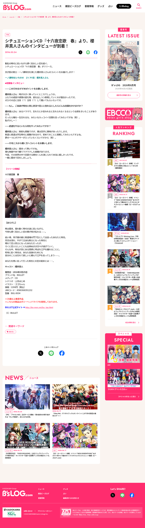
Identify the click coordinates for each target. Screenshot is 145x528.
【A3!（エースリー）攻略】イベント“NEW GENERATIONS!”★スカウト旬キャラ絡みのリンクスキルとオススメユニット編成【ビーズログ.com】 (74, 462)
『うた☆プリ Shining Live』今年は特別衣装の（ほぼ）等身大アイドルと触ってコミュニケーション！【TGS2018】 (127, 240)
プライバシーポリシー (46, 511)
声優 (20, 17)
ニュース (57, 6)
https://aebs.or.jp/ (93, 515)
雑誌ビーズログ (73, 6)
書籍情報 (89, 6)
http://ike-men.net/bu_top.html (41, 307)
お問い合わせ (28, 511)
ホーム (5, 17)
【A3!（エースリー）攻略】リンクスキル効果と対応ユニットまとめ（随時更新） (127, 166)
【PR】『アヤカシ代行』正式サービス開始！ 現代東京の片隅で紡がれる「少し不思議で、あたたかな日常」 (27, 418)
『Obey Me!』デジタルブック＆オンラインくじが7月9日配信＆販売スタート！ (74, 416)
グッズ (100, 6)
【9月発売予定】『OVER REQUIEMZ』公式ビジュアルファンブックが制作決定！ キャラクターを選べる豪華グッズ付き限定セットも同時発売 (27, 462)
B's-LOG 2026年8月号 (123, 85)
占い (110, 6)
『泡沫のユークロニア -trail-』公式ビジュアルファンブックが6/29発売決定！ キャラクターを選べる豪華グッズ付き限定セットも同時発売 (127, 317)
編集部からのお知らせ (71, 498)
